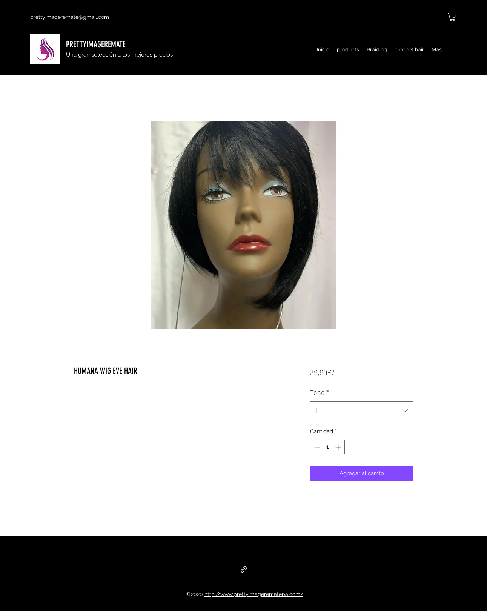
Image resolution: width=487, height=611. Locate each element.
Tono (319, 392)
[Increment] (339, 447)
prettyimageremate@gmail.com (69, 17)
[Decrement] (316, 447)
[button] (452, 17)
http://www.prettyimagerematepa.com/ (253, 594)
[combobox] (361, 410)
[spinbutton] (327, 447)
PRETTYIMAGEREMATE (96, 44)
